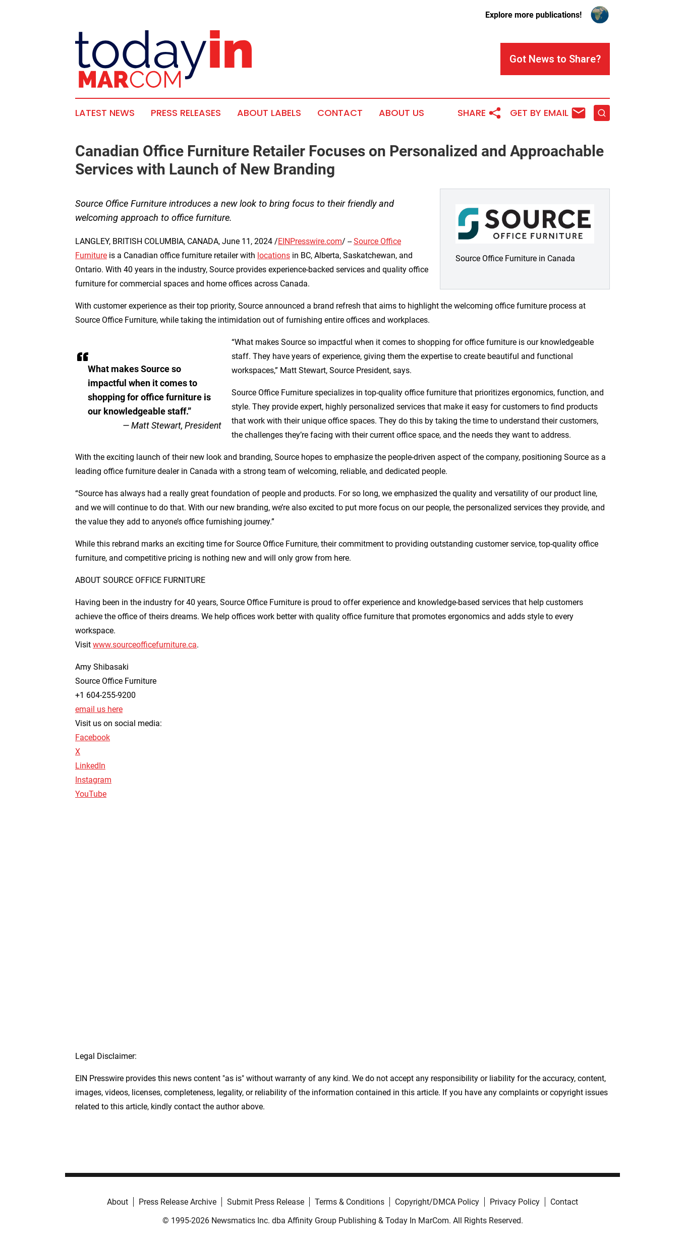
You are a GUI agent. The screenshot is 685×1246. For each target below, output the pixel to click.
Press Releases (186, 112)
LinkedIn (90, 765)
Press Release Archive (177, 1202)
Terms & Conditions (349, 1202)
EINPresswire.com (310, 241)
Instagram (93, 780)
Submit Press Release (265, 1202)
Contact (340, 112)
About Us (401, 112)
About (117, 1202)
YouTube (90, 794)
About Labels (269, 112)
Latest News (105, 112)
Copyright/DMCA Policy (437, 1202)
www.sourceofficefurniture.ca (145, 644)
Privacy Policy (515, 1202)
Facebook (92, 737)
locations (273, 255)
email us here (99, 709)
